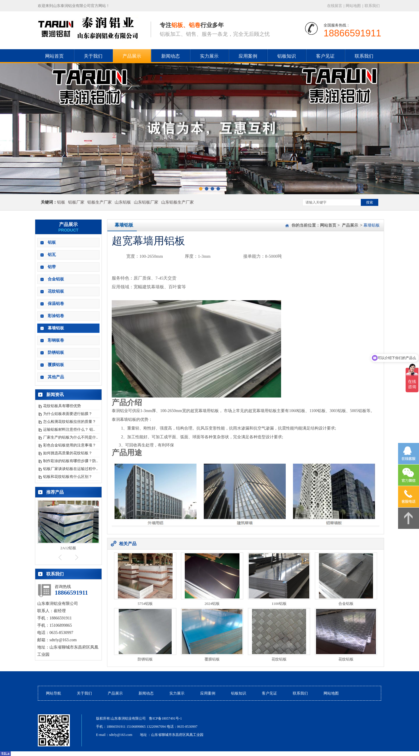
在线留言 (334, 5)
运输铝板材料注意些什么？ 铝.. (69, 429)
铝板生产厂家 (99, 202)
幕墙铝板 (56, 328)
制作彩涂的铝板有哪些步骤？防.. (70, 461)
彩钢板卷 (56, 340)
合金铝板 (56, 279)
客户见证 (325, 56)
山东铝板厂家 (146, 202)
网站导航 (53, 693)
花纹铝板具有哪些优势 (62, 406)
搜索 (369, 202)
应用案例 (248, 56)
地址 (143, 735)
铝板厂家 (76, 202)
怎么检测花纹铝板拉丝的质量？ (69, 421)
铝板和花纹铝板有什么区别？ (67, 476)
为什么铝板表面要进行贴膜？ (67, 413)
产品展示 (131, 56)
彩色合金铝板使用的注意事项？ (69, 445)
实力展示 (209, 56)
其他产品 (56, 377)
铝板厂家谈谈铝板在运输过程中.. (70, 469)
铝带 (52, 267)
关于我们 (93, 56)
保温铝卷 (56, 303)
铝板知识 (286, 56)
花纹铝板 (56, 291)
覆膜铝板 (56, 365)
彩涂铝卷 (56, 316)
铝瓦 (52, 254)
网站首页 (328, 225)
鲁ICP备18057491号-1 (165, 718)
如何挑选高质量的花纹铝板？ (67, 453)
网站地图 (353, 5)
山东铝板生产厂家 (177, 202)
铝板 (61, 202)
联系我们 (372, 5)
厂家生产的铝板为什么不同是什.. (70, 437)
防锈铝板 (56, 352)
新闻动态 (170, 56)
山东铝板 (123, 202)
